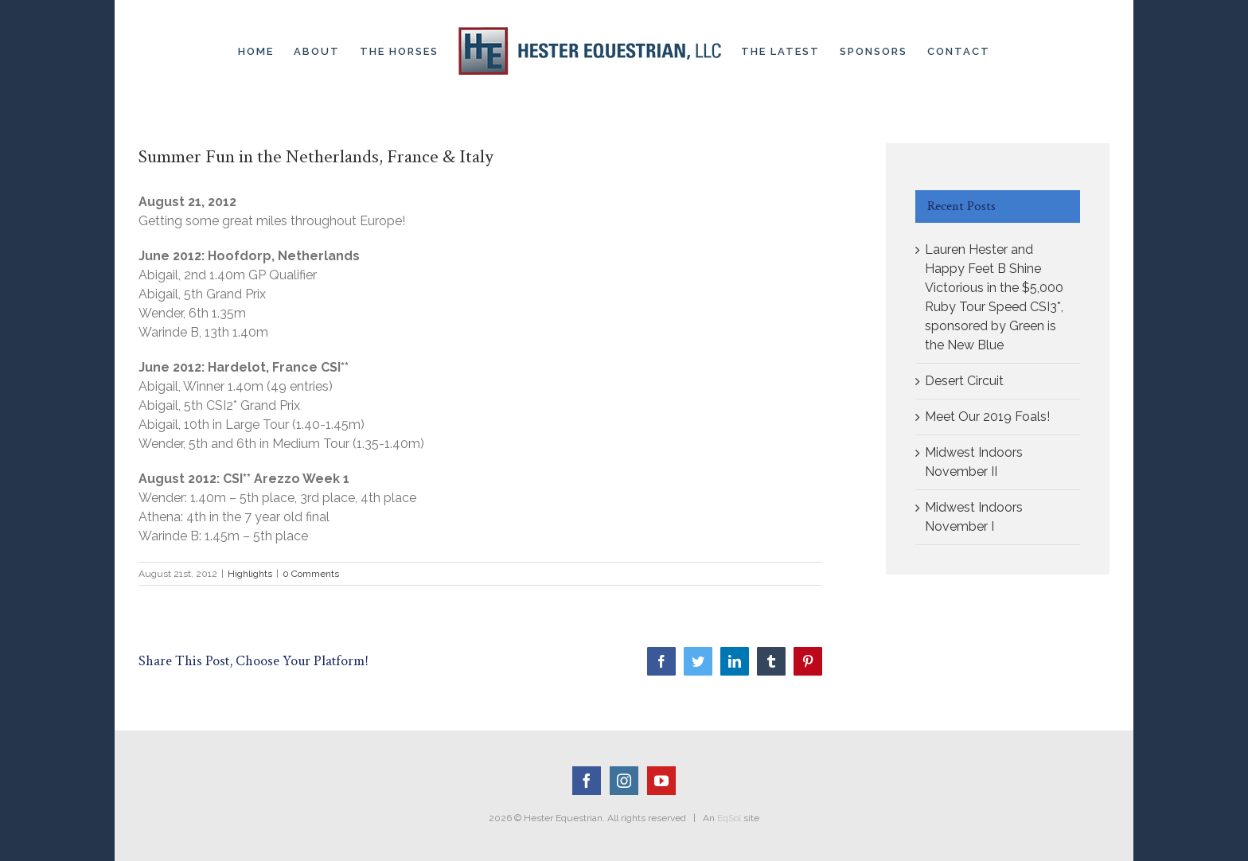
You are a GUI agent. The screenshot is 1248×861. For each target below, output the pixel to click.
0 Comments (311, 573)
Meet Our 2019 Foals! (987, 416)
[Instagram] (624, 780)
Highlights (250, 573)
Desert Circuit (964, 380)
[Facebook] (586, 780)
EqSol (729, 818)
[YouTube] (661, 780)
